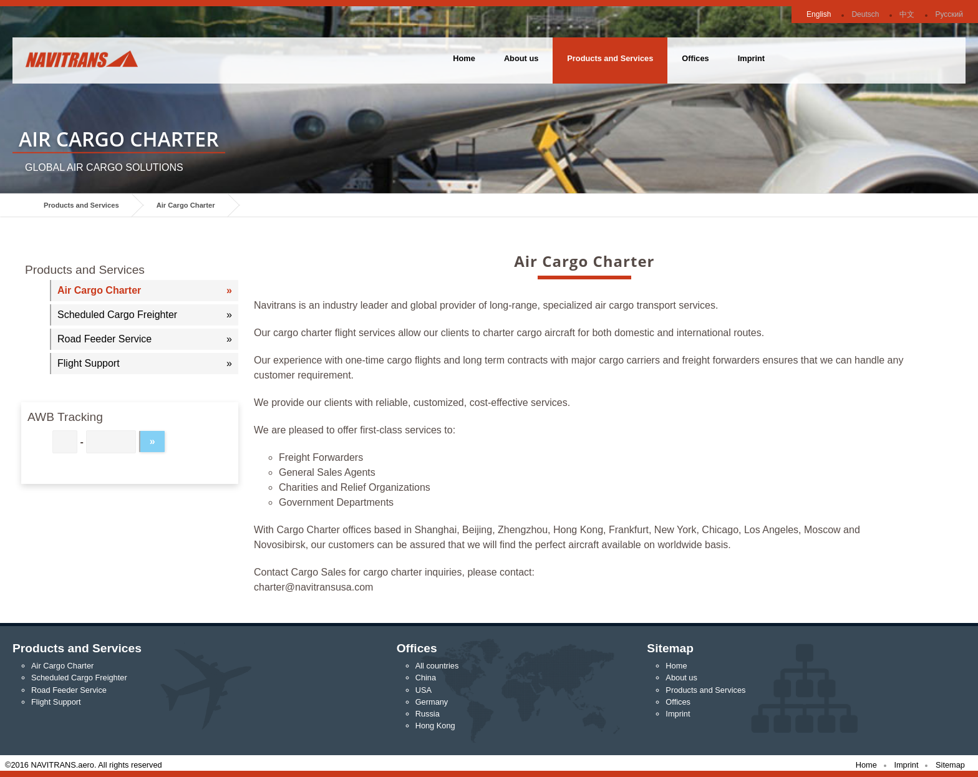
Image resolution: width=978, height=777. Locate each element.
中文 (906, 14)
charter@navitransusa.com (313, 587)
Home (464, 58)
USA (423, 690)
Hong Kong (435, 725)
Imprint (751, 58)
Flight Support (88, 363)
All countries (437, 665)
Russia (427, 713)
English (818, 14)
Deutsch (865, 14)
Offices (695, 58)
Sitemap (950, 765)
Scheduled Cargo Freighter (117, 314)
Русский (949, 14)
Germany (431, 702)
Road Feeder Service (104, 339)
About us (521, 58)
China (425, 677)
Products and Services (610, 58)
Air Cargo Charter (186, 205)
